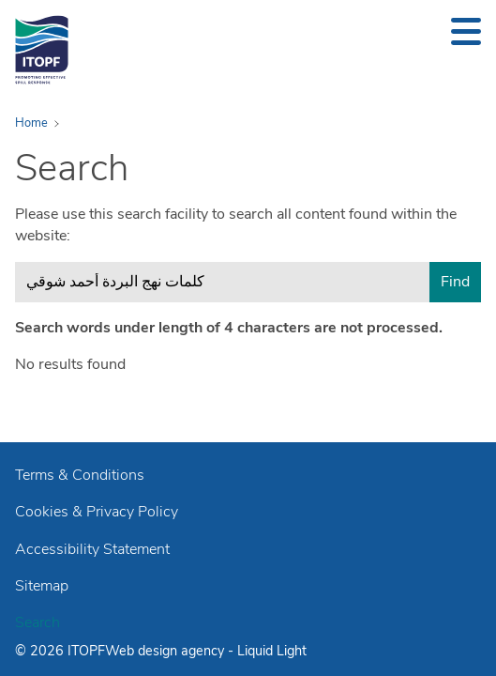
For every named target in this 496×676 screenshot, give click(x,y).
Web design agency (166, 650)
